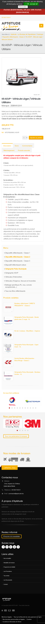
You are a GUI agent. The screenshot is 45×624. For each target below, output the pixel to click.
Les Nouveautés (8, 580)
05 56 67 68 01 (6, 17)
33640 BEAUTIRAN (9, 486)
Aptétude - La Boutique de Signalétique (23, 34)
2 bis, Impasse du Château (12, 483)
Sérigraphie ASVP (11, 273)
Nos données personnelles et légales (14, 619)
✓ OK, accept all (31, 4)
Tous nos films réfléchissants (15, 291)
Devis (17, 146)
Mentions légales (7, 617)
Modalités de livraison (9, 562)
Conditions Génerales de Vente (12, 621)
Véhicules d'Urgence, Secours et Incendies (20, 281)
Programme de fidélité (9, 567)
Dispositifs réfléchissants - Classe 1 (17, 253)
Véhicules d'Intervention (13, 277)
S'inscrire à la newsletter (11, 536)
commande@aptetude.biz (16, 493)
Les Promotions (8, 571)
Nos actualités (7, 558)
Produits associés (24, 150)
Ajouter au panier (36, 138)
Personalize (23, 7)
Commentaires (27, 146)
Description (7, 146)
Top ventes (6, 575)
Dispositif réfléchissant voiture (15, 265)
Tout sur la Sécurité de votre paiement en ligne (27, 617)
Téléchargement (8, 150)
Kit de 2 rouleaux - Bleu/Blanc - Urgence (27, 331)
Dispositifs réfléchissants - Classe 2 (17, 257)
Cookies (29, 619)
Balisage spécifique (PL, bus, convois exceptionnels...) (18, 286)
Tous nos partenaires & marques (16, 436)
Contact (6, 584)
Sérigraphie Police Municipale (15, 269)
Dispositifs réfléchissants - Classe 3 (17, 261)
